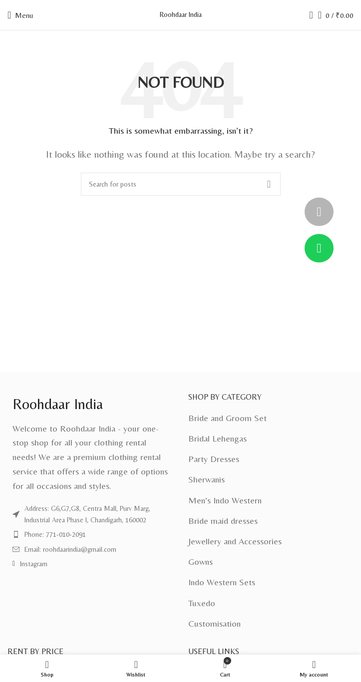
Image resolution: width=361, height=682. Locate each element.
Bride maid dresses (223, 520)
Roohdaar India (181, 14)
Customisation (214, 623)
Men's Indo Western (225, 500)
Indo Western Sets (221, 582)
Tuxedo (201, 603)
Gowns (200, 561)
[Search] (308, 15)
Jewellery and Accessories (235, 541)
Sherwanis (206, 479)
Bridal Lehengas (217, 438)
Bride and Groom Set (227, 418)
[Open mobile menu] (20, 15)
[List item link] (90, 514)
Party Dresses (213, 459)
